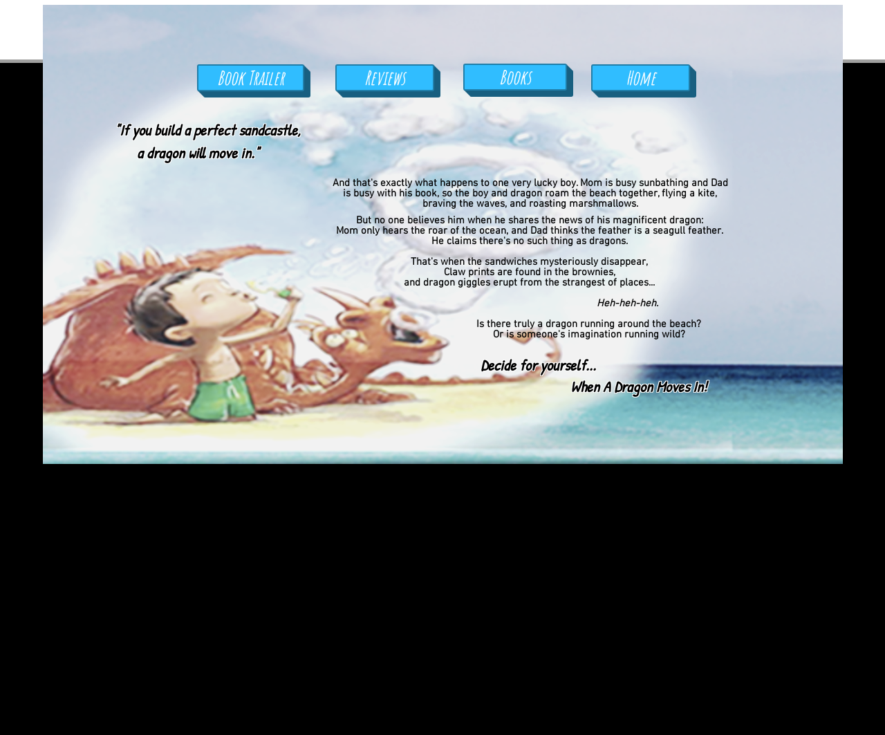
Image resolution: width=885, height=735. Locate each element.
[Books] (515, 77)
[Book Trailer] (250, 77)
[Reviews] (384, 77)
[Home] (640, 77)
